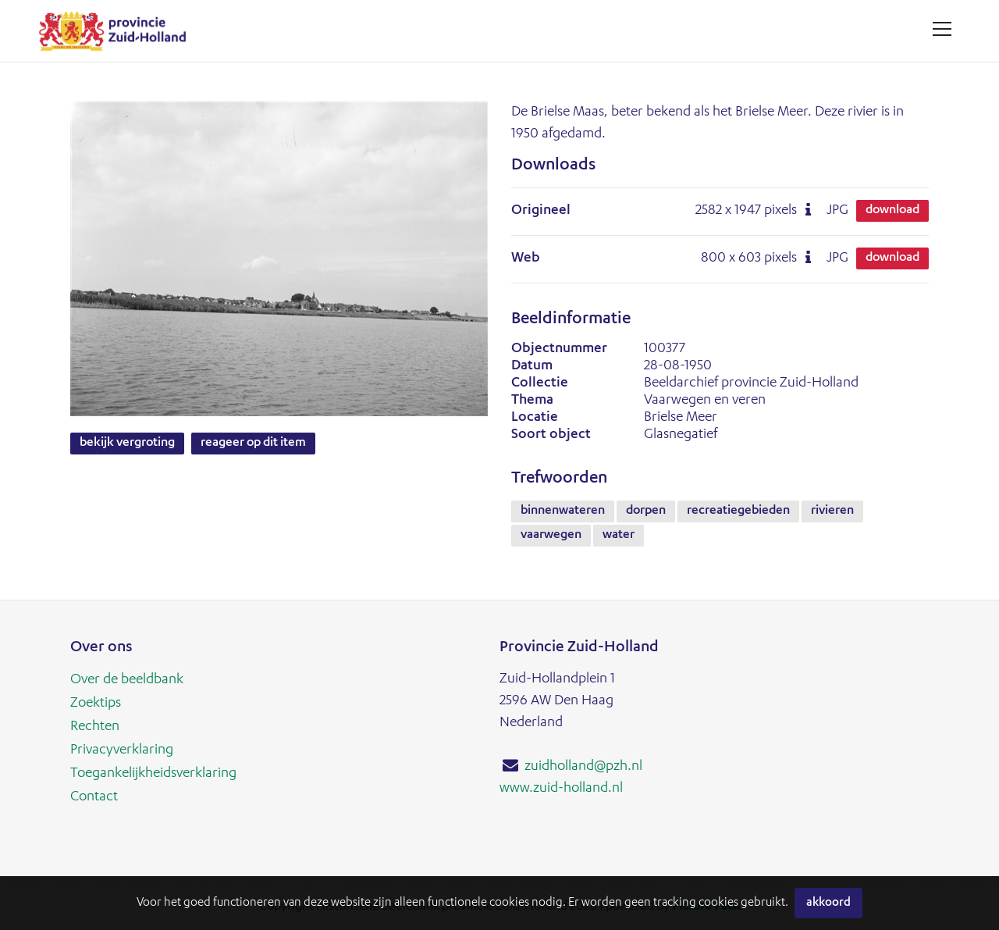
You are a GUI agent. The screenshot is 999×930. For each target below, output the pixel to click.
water (619, 536)
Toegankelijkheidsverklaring (153, 774)
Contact (94, 797)
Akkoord (828, 903)
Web (525, 258)
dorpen (646, 511)
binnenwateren (563, 511)
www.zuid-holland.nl (561, 788)
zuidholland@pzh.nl (583, 767)
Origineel (541, 211)
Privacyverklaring (121, 750)
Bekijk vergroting (127, 443)
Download (892, 211)
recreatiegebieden (738, 511)
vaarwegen (551, 536)
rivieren (832, 511)
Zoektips (95, 703)
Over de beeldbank (126, 680)
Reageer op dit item (253, 443)
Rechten (94, 727)
